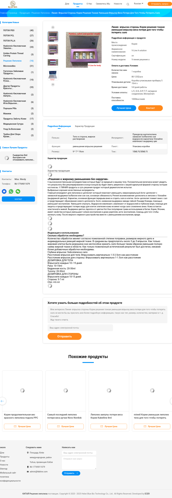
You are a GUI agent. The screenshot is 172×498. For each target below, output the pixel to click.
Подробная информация (59, 126)
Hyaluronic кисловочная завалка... (18, 47)
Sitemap (3, 469)
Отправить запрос (159, 4)
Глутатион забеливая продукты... (18, 72)
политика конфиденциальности (10, 479)
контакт (18, 199)
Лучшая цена (124, 108)
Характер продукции (85, 126)
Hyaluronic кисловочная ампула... (18, 94)
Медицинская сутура (18, 123)
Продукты (4, 457)
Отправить (64, 336)
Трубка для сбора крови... (18, 135)
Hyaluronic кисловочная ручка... (18, 79)
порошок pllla (18, 108)
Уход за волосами (18, 129)
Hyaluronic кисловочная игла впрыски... (18, 102)
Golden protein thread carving (18, 54)
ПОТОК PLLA (18, 40)
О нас (2, 461)
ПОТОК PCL (18, 35)
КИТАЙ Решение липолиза (35, 494)
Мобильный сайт (8, 473)
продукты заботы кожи (18, 118)
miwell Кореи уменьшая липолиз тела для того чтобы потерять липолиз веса (151, 417)
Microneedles (18, 66)
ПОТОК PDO (18, 30)
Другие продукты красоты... (18, 87)
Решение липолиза (18, 60)
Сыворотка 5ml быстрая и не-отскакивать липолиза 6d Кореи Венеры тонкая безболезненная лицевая (23, 157)
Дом (2, 453)
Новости (4, 465)
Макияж (18, 113)
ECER (147, 494)
